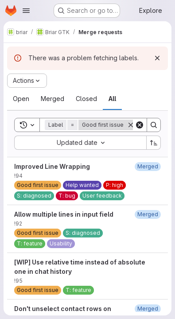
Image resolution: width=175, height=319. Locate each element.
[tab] (21, 99)
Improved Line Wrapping (52, 166)
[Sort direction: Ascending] (154, 143)
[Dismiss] (157, 58)
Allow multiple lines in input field (63, 214)
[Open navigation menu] (26, 11)
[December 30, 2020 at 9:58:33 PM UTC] (148, 214)
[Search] (154, 125)
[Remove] (130, 125)
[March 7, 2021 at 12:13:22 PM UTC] (148, 308)
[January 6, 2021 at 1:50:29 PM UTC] (148, 166)
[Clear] (139, 125)
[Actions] (27, 81)
